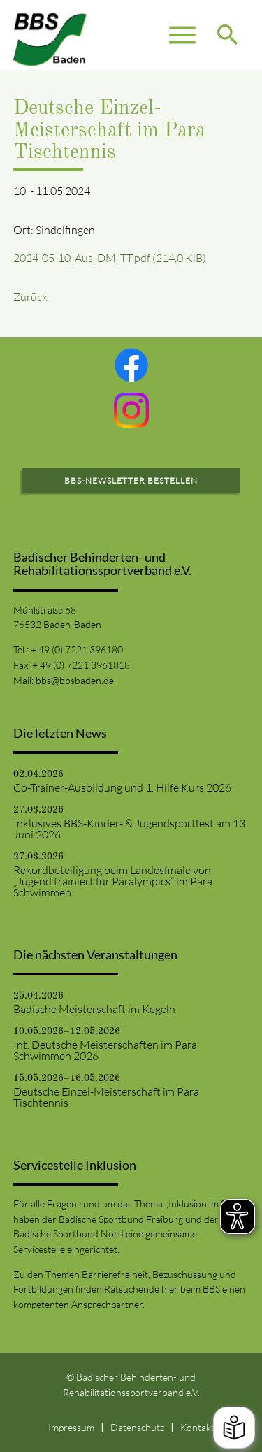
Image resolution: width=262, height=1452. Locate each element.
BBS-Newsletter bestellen (131, 480)
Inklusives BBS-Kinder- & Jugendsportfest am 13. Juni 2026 (130, 829)
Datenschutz (137, 1427)
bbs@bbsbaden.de (75, 680)
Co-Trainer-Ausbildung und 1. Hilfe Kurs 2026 (122, 787)
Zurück (30, 297)
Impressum (71, 1427)
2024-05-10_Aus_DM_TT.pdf (109, 258)
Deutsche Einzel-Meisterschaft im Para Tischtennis (106, 1097)
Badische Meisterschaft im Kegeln (94, 1009)
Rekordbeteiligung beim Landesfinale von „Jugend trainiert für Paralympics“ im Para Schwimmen (112, 881)
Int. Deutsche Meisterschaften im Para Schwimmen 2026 (105, 1050)
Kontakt (197, 1427)
